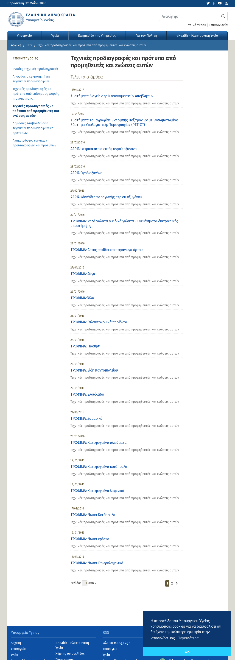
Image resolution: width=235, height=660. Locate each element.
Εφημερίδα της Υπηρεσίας (97, 36)
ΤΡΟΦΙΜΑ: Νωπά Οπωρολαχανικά (96, 563)
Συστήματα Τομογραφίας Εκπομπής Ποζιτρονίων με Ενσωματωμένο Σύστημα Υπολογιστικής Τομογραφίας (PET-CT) (124, 122)
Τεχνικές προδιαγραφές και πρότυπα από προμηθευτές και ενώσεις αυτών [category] (124, 103)
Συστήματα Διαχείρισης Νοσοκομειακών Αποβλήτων (111, 96)
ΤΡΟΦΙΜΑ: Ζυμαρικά (86, 418)
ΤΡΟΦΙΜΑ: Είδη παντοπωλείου (94, 370)
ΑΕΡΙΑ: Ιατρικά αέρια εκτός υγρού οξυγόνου (104, 149)
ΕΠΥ (29, 45)
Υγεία (55, 36)
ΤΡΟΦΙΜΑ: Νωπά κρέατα (89, 539)
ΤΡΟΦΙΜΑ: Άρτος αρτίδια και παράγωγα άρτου (106, 250)
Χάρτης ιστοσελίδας (70, 654)
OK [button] (187, 652)
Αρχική (16, 45)
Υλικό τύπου (197, 25)
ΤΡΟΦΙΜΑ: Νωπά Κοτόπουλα (92, 515)
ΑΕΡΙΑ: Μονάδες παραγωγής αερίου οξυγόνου (106, 197)
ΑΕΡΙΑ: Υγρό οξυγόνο (86, 173)
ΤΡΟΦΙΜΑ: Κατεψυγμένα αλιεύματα (98, 442)
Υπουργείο (24, 36)
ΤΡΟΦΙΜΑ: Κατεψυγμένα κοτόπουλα (98, 466)
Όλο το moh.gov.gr (116, 643)
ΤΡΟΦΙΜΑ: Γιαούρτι (85, 346)
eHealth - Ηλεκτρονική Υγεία (197, 36)
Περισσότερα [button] (188, 638)
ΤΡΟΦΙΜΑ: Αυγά (82, 274)
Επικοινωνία (218, 25)
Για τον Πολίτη (146, 36)
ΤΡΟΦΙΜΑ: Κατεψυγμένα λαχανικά (97, 491)
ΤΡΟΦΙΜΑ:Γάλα (82, 298)
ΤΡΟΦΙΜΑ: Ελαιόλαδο (87, 394)
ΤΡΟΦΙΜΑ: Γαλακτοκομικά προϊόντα (98, 322)
